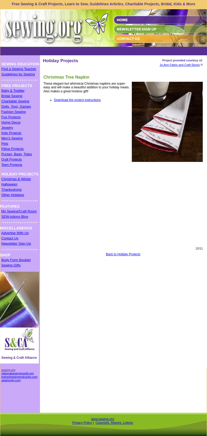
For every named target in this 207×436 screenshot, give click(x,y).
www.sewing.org (102, 419)
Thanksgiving (11, 190)
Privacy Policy (82, 423)
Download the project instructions (77, 100)
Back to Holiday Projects (123, 254)
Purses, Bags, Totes (16, 154)
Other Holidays (12, 195)
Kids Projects (11, 133)
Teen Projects (11, 165)
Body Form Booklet (16, 260)
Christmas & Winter (16, 179)
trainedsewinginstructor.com (19, 376)
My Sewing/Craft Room (19, 211)
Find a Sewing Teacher (18, 69)
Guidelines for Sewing (18, 74)
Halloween (9, 184)
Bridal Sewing (11, 96)
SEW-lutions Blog (14, 217)
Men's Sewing (12, 138)
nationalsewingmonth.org (17, 373)
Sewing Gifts (11, 265)
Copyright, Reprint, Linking (114, 423)
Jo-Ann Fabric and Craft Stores (180, 64)
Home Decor (11, 122)
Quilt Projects (11, 159)
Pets (4, 144)
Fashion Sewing (13, 112)
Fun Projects (11, 117)
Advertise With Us (15, 233)
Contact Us (9, 238)
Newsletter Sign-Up (16, 244)
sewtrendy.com (11, 380)
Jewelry (7, 128)
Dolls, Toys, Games (16, 106)
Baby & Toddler (13, 91)
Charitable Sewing (15, 101)
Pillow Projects (12, 149)
